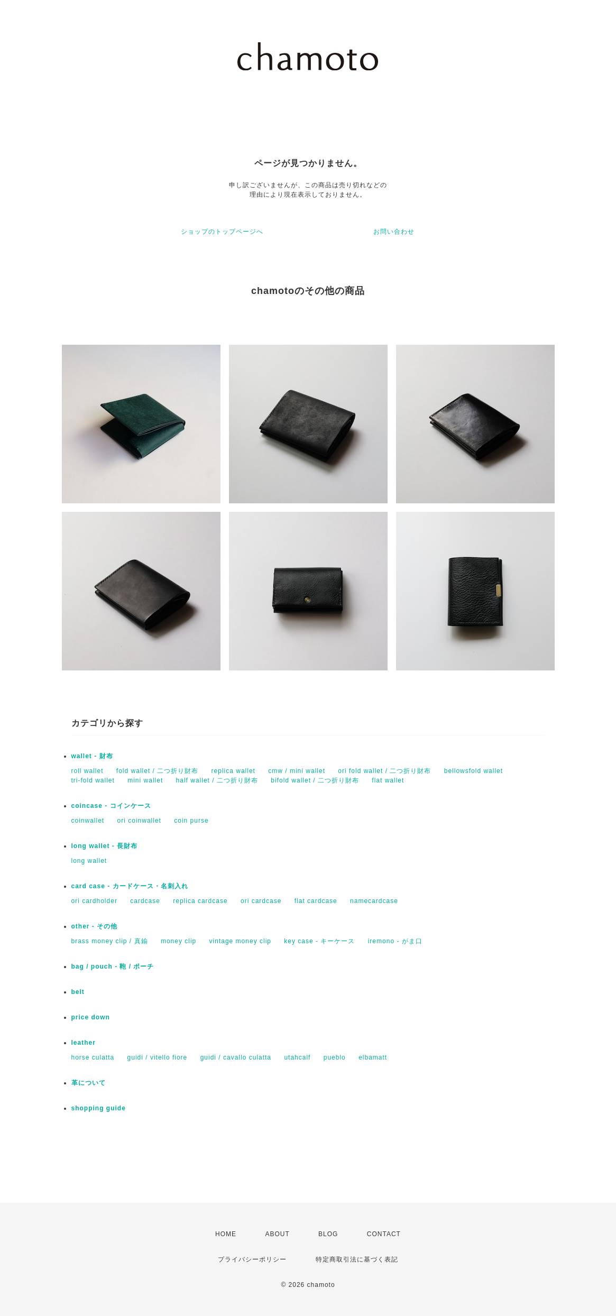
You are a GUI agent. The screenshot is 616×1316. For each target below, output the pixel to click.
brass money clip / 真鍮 (109, 941)
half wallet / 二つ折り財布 (217, 780)
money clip (178, 941)
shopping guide (98, 1108)
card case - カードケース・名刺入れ (129, 886)
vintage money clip (240, 941)
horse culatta (93, 1057)
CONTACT (384, 1234)
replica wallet (233, 771)
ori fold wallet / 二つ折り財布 (384, 771)
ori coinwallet (139, 820)
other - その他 (94, 926)
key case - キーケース (319, 941)
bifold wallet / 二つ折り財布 (315, 780)
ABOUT (277, 1234)
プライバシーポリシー (252, 1259)
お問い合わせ (394, 231)
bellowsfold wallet (473, 771)
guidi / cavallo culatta (235, 1057)
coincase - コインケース (111, 805)
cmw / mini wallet (296, 771)
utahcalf (297, 1057)
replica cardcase (200, 901)
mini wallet (145, 780)
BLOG (328, 1234)
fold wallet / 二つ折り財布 (157, 771)
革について (88, 1083)
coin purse (191, 820)
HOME (225, 1234)
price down (90, 1017)
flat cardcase (316, 901)
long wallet (89, 860)
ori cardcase (261, 901)
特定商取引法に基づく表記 (357, 1259)
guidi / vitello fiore (157, 1057)
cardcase (145, 901)
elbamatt (372, 1057)
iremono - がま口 (395, 941)
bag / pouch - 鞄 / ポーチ (112, 966)
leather (83, 1042)
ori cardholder (94, 901)
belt (78, 992)
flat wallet (388, 780)
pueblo (335, 1057)
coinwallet (88, 820)
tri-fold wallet (93, 780)
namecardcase (374, 901)
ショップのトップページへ (222, 231)
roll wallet (87, 771)
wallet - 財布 (95, 756)
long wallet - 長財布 (104, 846)
